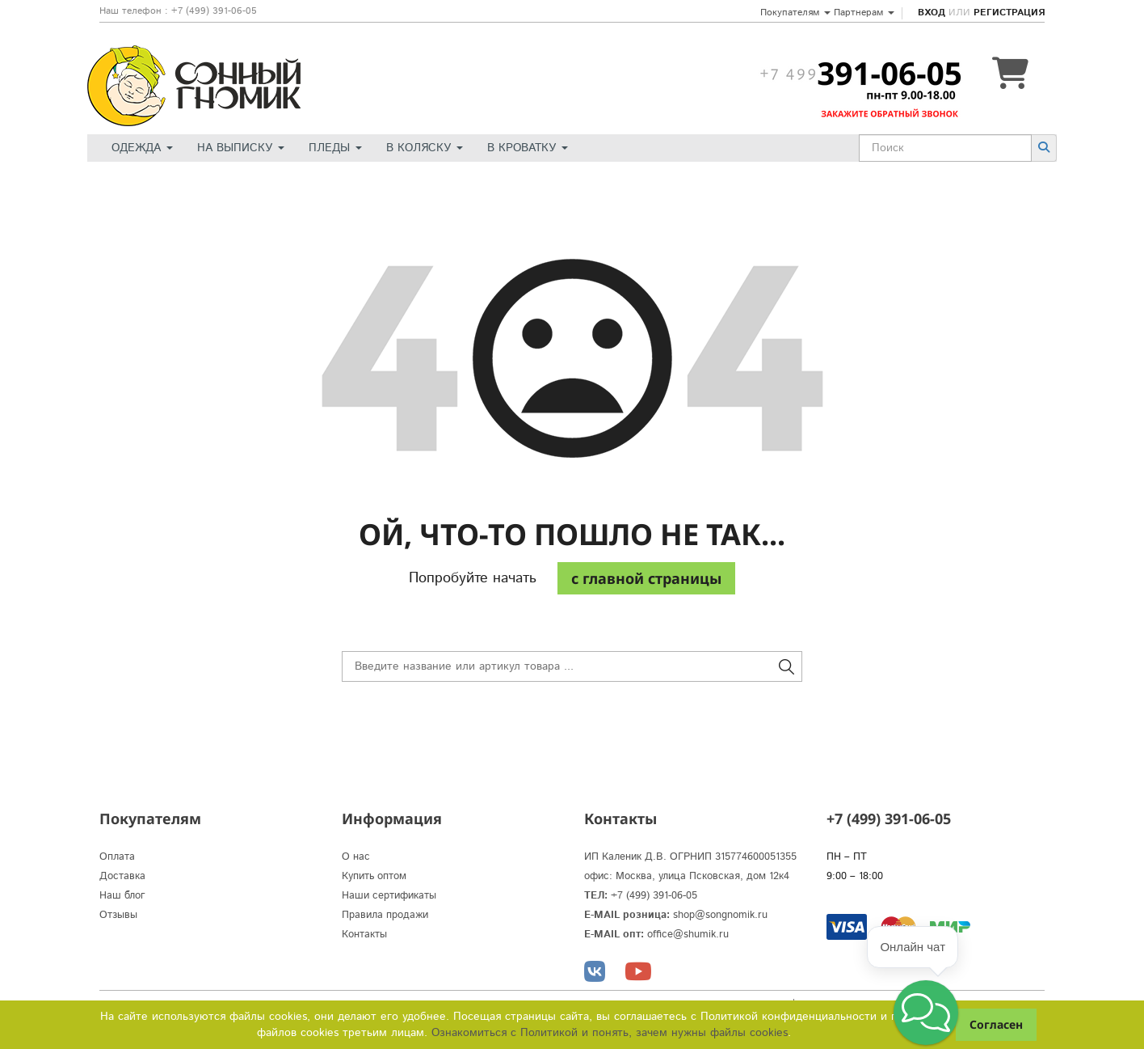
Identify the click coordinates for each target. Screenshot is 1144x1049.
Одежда (142, 148)
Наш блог (122, 895)
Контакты (364, 934)
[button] (926, 1012)
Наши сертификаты (389, 895)
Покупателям (795, 12)
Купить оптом (374, 876)
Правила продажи (385, 915)
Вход (931, 12)
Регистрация (1009, 12)
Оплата (117, 857)
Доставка (122, 876)
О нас (356, 857)
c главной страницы (646, 578)
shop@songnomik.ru (720, 915)
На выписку (240, 148)
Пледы (335, 148)
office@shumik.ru (688, 934)
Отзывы (118, 915)
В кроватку (527, 148)
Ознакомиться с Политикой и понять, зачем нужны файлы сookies (609, 1033)
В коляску (424, 148)
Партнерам (864, 12)
